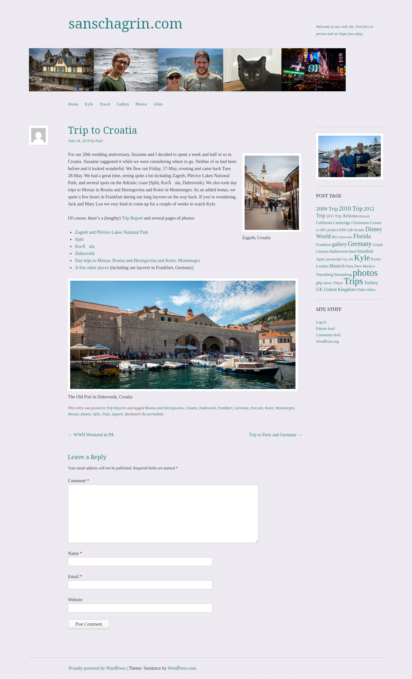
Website (75, 599)
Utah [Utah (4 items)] (360, 289)
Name (75, 553)
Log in (321, 322)
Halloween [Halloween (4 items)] (338, 251)
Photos (141, 104)
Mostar (73, 414)
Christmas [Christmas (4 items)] (360, 222)
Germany (241, 408)
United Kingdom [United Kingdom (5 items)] (339, 289)
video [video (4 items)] (370, 289)
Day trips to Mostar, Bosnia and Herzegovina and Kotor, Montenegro (137, 260)
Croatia (191, 408)
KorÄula (84, 246)
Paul (99, 141)
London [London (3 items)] (322, 266)
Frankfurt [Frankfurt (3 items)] (323, 244)
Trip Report (132, 218)
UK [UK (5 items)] (319, 289)
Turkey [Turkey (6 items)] (371, 282)
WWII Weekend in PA (91, 434)
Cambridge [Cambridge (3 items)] (342, 223)
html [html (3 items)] (352, 251)
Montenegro (285, 408)
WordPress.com (182, 668)
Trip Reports (116, 408)
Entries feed (325, 328)
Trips (106, 414)
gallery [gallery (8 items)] (339, 244)
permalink (155, 414)
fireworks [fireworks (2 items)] (345, 237)
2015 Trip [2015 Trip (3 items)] (334, 216)
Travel (104, 104)
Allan (158, 104)
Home (73, 104)
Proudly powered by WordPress (97, 668)
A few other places (92, 267)
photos (86, 414)
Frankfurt (225, 408)
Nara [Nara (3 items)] (349, 266)
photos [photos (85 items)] (365, 272)
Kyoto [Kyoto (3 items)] (376, 259)
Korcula (256, 408)
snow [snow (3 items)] (327, 283)
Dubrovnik (85, 253)
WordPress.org (327, 341)
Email (75, 576)
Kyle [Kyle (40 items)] (362, 257)
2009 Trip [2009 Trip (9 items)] (327, 209)
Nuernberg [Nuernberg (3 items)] (324, 274)
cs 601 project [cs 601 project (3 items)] (327, 230)
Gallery (123, 104)
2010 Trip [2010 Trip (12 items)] (351, 208)
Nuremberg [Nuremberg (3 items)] (342, 274)
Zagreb (117, 414)
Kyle (89, 104)
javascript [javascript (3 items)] (333, 259)
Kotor (269, 408)
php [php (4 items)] (319, 282)
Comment (78, 480)
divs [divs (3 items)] (335, 237)
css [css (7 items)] (342, 229)
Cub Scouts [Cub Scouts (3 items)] (355, 230)
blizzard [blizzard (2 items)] (364, 216)
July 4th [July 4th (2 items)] (347, 259)
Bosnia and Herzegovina (164, 408)
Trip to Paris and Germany (275, 434)
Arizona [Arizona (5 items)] (350, 215)
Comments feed (328, 335)
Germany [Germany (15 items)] (360, 243)
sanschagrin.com (126, 23)
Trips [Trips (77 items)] (353, 281)
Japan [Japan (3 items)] (320, 259)
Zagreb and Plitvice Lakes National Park (111, 232)
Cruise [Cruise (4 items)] (375, 222)
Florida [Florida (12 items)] (362, 236)
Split (79, 239)
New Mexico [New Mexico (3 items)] (364, 266)
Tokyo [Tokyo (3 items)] (338, 283)
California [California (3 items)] (324, 223)
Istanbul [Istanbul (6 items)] (365, 251)
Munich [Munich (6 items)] (337, 265)
